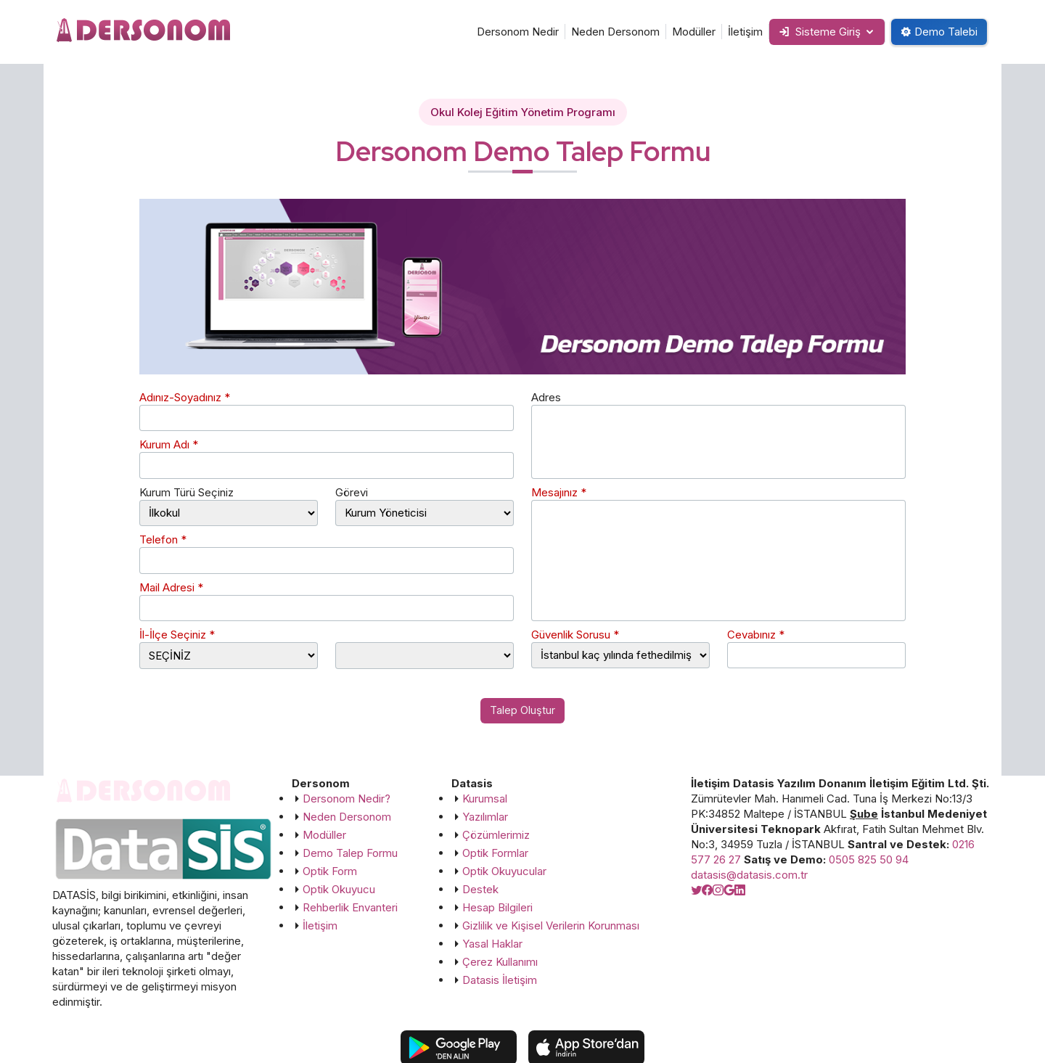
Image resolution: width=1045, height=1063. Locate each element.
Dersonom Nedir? (346, 799)
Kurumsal (484, 799)
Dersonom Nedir (509, 31)
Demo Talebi (936, 31)
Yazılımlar (485, 817)
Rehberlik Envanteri (350, 908)
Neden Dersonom (606, 31)
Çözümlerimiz (496, 835)
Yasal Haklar (492, 944)
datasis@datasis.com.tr (749, 875)
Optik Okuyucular (504, 872)
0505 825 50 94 (869, 860)
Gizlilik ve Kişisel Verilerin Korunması (550, 926)
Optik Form (330, 872)
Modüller (685, 31)
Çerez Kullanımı (500, 962)
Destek (480, 890)
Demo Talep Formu (350, 854)
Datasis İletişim (499, 981)
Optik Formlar (495, 854)
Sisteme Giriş (813, 31)
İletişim (736, 31)
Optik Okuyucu (339, 890)
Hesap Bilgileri (497, 908)
